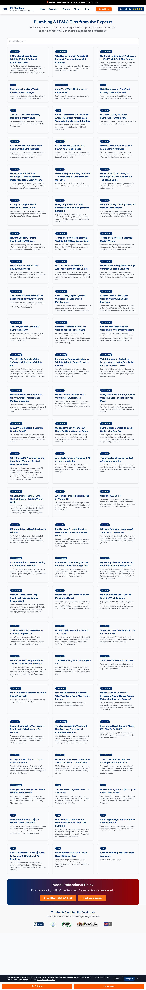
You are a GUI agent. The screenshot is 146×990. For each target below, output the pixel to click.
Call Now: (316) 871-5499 (58, 898)
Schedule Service (92, 898)
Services (54, 9)
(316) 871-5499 (93, 2)
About (78, 9)
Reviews (66, 9)
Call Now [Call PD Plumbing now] (104, 9)
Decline (118, 979)
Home (42, 9)
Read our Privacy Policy (46, 980)
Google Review (131, 9)
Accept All (129, 979)
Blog (87, 9)
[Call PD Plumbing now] (37, 986)
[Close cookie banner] (137, 979)
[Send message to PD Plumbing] (109, 986)
